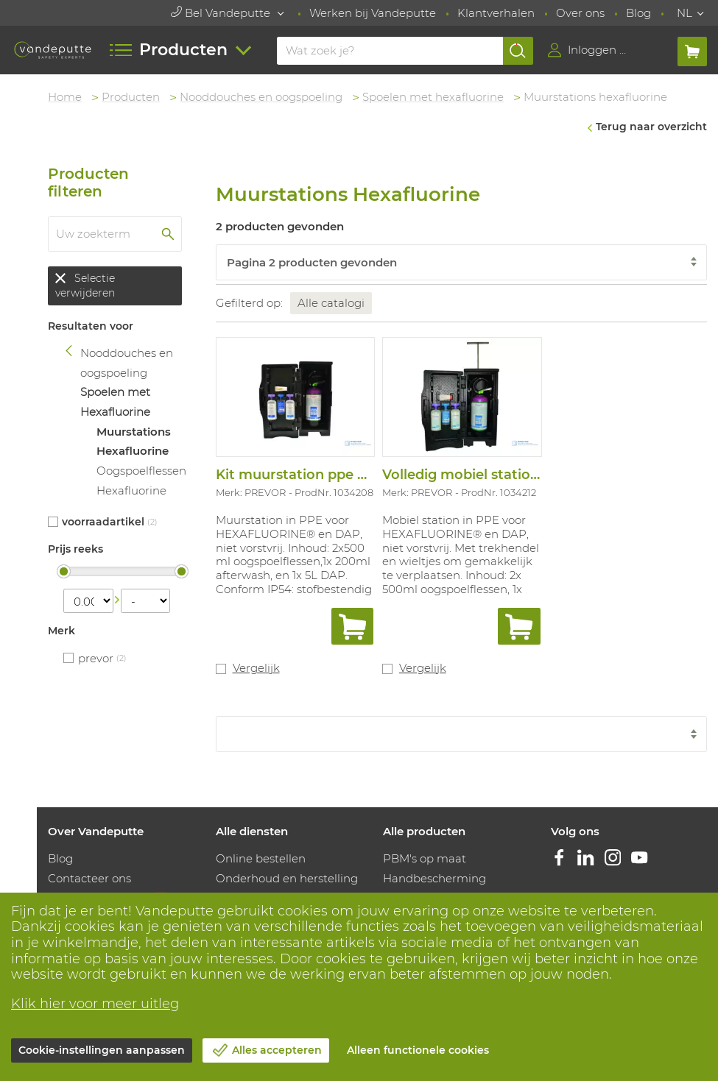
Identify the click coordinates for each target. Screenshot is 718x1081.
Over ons (580, 13)
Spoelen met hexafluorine (433, 97)
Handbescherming (434, 878)
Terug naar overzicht (651, 126)
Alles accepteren (277, 1050)
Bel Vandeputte (222, 13)
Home (65, 97)
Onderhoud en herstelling (287, 878)
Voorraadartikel (103, 521)
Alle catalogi (331, 303)
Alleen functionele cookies (418, 1050)
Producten (131, 97)
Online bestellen (261, 858)
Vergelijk (256, 668)
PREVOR (95, 658)
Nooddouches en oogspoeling (261, 97)
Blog (638, 13)
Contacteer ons (89, 878)
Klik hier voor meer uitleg (95, 1004)
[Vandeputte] (52, 50)
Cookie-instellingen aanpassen (101, 1050)
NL (684, 13)
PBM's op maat (424, 858)
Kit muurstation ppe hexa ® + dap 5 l (340, 475)
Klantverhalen (496, 13)
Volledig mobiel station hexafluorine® (510, 475)
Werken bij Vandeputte (372, 13)
